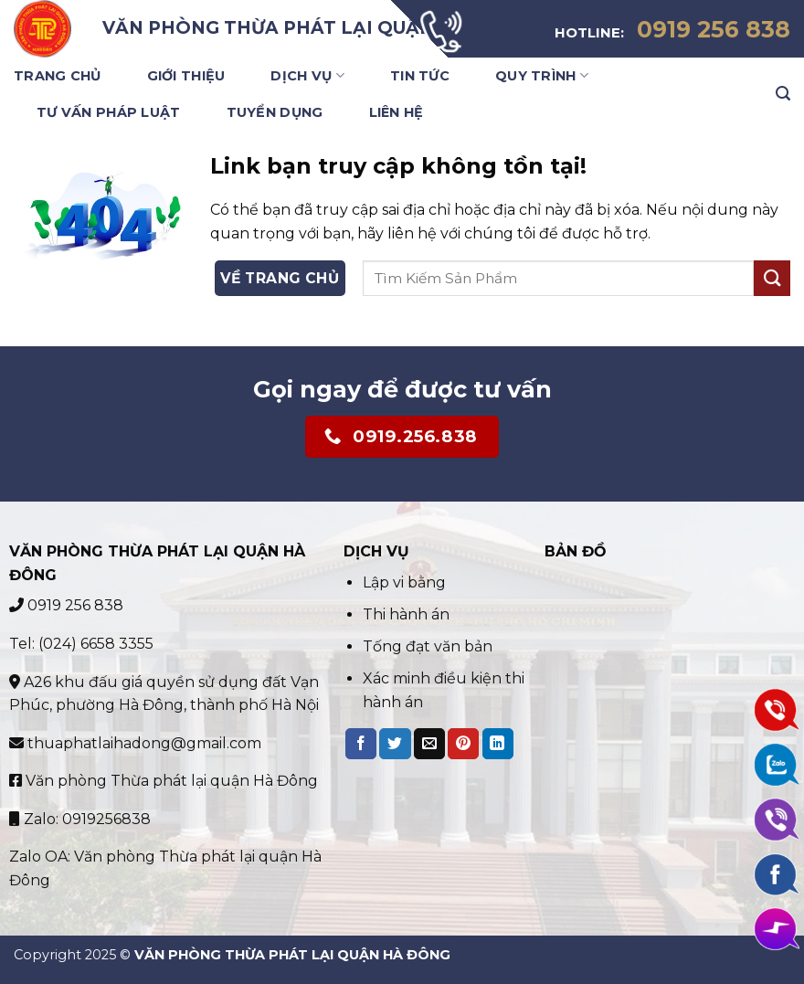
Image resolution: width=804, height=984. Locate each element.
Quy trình (541, 75)
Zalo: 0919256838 (80, 819)
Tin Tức (420, 76)
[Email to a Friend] (429, 743)
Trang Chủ (57, 76)
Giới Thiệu (186, 76)
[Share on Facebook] (360, 743)
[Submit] (772, 278)
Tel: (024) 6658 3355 (81, 643)
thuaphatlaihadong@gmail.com (135, 743)
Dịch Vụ (307, 75)
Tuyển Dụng (275, 112)
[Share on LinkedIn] (497, 743)
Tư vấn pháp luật (109, 112)
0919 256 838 (66, 605)
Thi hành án (406, 614)
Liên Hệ (396, 112)
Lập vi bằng (406, 582)
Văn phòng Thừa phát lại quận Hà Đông (163, 780)
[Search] (783, 93)
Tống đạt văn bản (427, 646)
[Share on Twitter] (394, 743)
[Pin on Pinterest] (463, 743)
